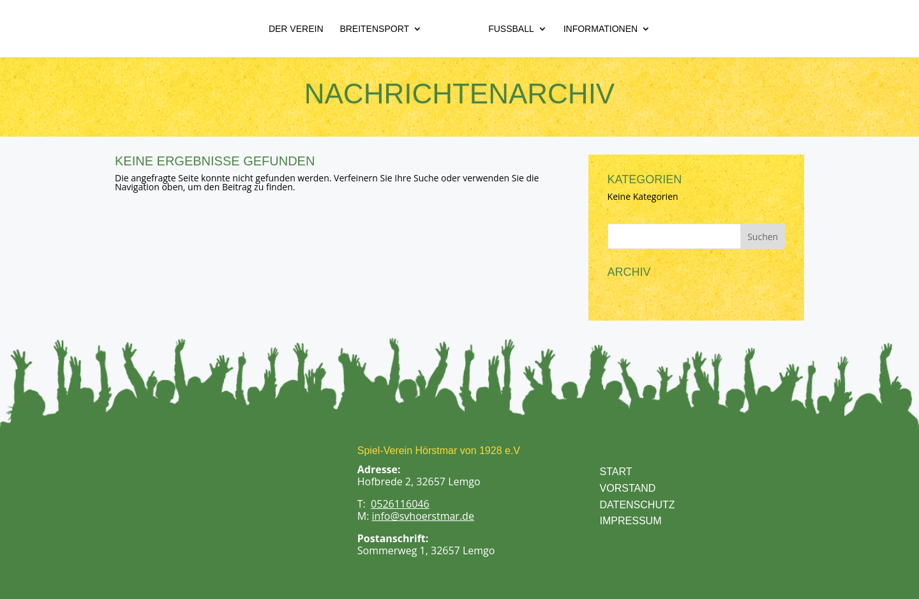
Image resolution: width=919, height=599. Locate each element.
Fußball (511, 29)
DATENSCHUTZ (637, 504)
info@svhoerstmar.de (423, 516)
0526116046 (400, 504)
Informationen (601, 29)
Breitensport (374, 29)
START (616, 471)
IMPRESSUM (631, 520)
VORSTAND (628, 488)
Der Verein (296, 29)
